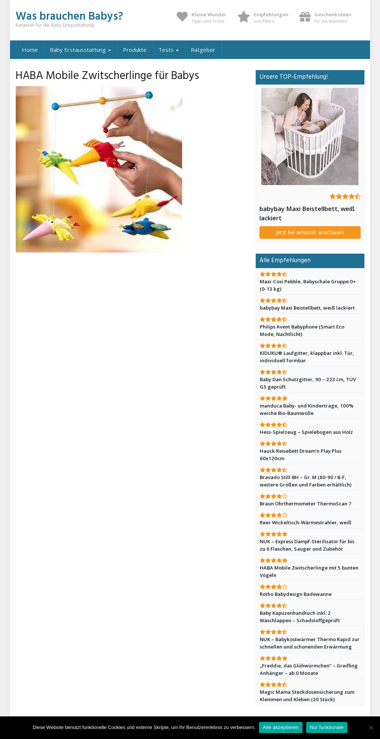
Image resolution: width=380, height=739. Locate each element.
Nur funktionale (327, 727)
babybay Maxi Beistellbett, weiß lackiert (307, 213)
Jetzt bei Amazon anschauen (310, 232)
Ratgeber (203, 49)
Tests (168, 49)
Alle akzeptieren (281, 727)
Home (30, 49)
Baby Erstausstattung (80, 49)
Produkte (135, 49)
